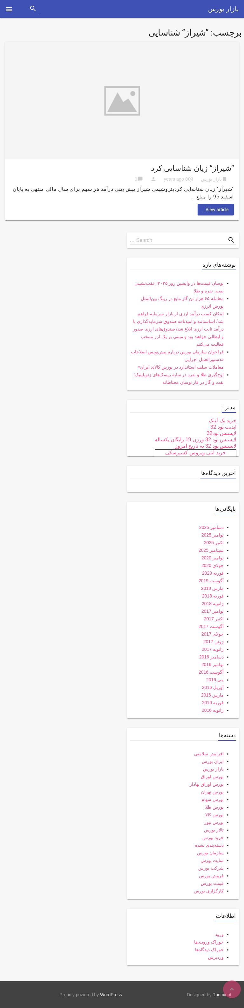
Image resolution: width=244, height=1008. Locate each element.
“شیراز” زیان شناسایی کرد (192, 168)
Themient (222, 994)
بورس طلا (214, 807)
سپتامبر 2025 (211, 550)
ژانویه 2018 (213, 603)
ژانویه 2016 (213, 710)
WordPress (111, 994)
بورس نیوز (214, 822)
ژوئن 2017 (213, 641)
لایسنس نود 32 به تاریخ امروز (205, 446)
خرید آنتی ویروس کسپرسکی (195, 452)
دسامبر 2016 (211, 656)
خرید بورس (213, 837)
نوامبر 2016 (212, 664)
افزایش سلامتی (209, 753)
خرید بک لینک (222, 420)
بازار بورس (223, 9)
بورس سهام (212, 799)
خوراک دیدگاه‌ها (209, 949)
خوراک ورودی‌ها (209, 942)
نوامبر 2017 (212, 611)
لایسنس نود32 (221, 433)
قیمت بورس (212, 883)
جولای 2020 (212, 565)
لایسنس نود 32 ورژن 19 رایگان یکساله (195, 439)
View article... (216, 209)
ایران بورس (213, 761)
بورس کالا (214, 814)
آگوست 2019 (211, 580)
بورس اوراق (212, 776)
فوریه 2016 (213, 702)
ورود (219, 934)
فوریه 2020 (213, 573)
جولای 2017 (212, 634)
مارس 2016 (212, 695)
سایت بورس (212, 860)
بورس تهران (212, 791)
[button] (9, 9)
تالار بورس (214, 829)
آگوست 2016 (211, 672)
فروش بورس (211, 875)
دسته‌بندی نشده (209, 845)
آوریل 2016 (213, 687)
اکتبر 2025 (214, 542)
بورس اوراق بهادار (207, 784)
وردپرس (216, 957)
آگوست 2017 (211, 626)
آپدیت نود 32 (223, 427)
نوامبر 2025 (212, 534)
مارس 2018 (212, 588)
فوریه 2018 (213, 595)
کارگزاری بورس (209, 890)
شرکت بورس (211, 868)
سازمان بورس (210, 852)
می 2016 (215, 679)
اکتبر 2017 (214, 618)
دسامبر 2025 (211, 527)
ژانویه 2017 (213, 649)
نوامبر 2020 (212, 557)
